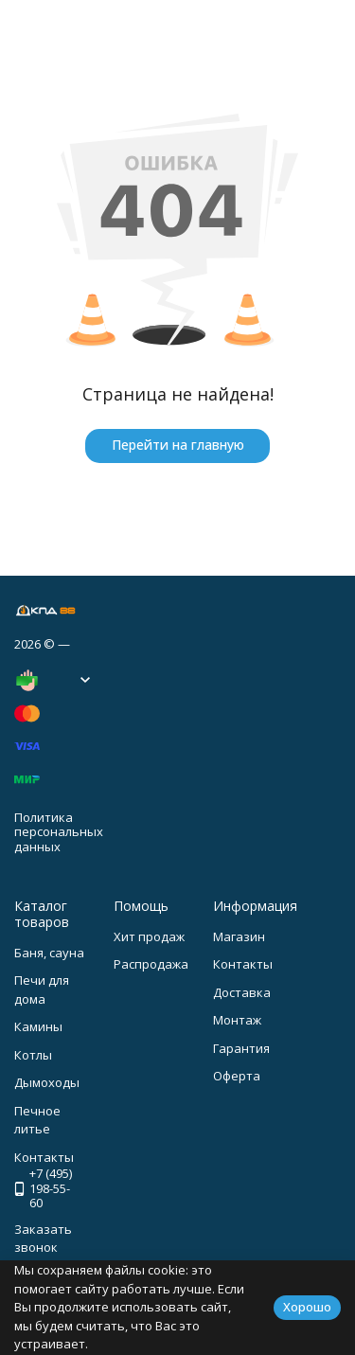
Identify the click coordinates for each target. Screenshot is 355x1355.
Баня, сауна (49, 952)
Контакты (243, 963)
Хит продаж (149, 936)
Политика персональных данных (58, 832)
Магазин (239, 936)
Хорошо (307, 1306)
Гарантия (241, 1048)
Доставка (242, 992)
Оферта (236, 1075)
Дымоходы (47, 1082)
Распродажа (151, 963)
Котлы (33, 1054)
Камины (38, 1026)
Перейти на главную (178, 445)
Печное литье (37, 1120)
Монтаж (237, 1019)
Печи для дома (41, 989)
